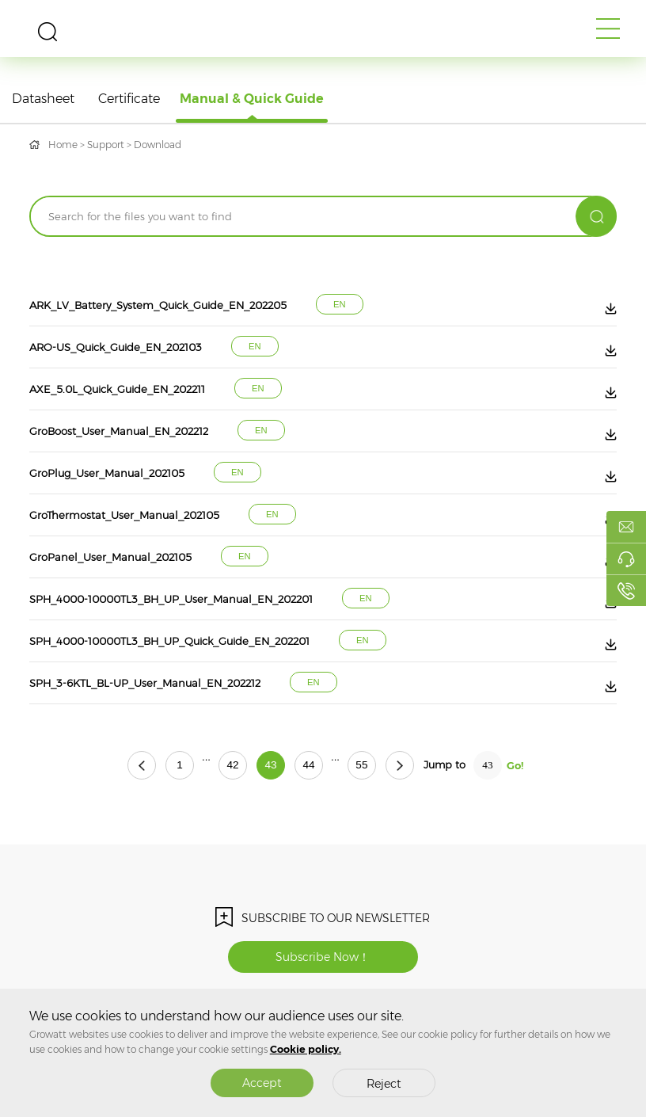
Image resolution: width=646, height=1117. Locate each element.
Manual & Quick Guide (252, 98)
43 (270, 765)
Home (63, 145)
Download (157, 145)
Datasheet (43, 98)
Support (105, 145)
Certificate (129, 98)
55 (361, 765)
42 (232, 765)
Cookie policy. (305, 1049)
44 (308, 765)
